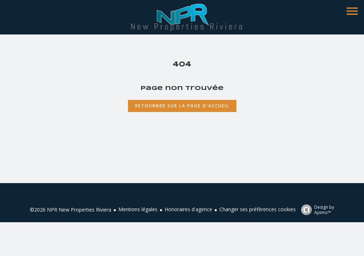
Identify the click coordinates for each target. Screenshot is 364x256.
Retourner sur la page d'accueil (182, 106)
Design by (316, 209)
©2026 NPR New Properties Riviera (70, 209)
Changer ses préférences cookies (257, 209)
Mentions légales (137, 209)
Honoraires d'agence (188, 209)
